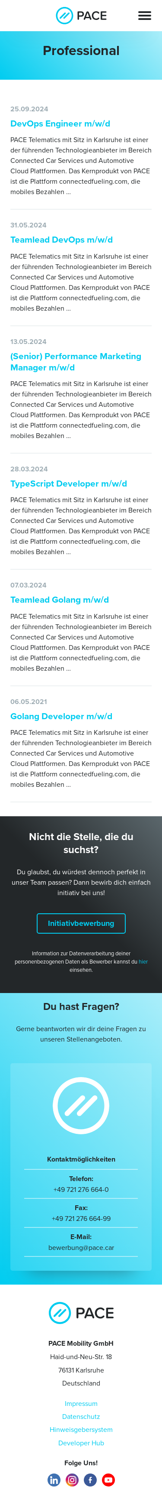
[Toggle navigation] (145, 15)
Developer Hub (81, 1443)
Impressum (81, 1403)
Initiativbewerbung (81, 923)
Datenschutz (81, 1416)
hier (143, 961)
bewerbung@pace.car (81, 1247)
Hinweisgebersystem (81, 1429)
